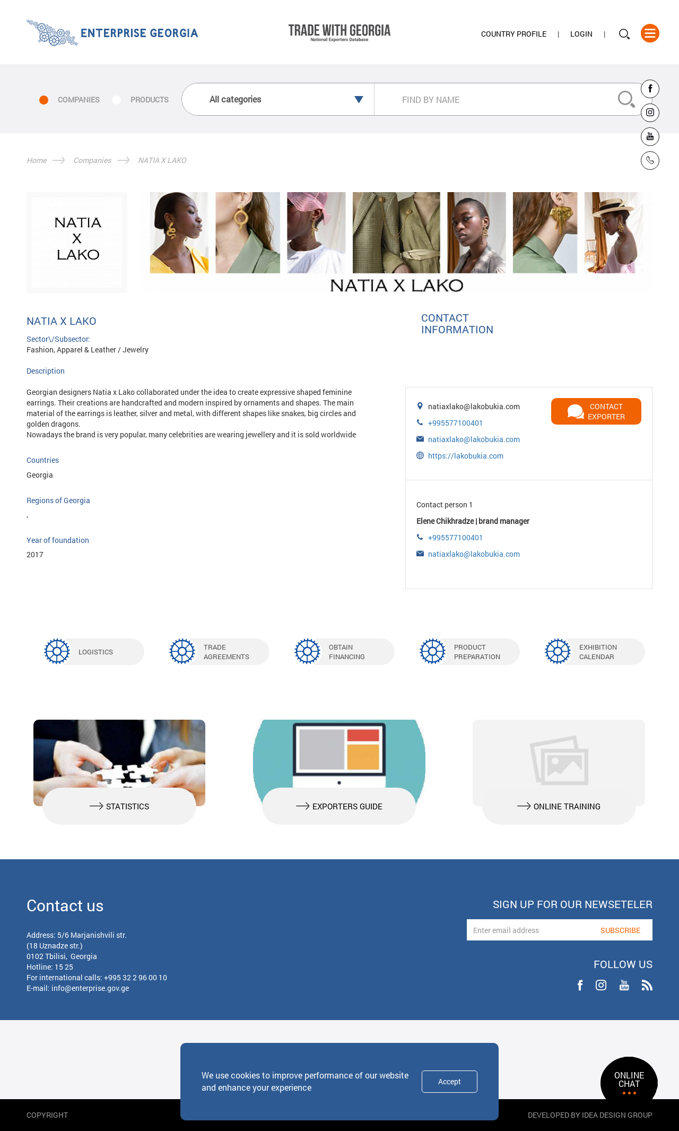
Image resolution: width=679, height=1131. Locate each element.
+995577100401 (455, 423)
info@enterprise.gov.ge (90, 988)
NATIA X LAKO (162, 160)
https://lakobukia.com (465, 456)
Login (581, 34)
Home (36, 160)
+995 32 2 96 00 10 (135, 977)
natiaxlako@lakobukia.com (474, 439)
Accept (449, 1081)
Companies (92, 160)
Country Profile (513, 34)
